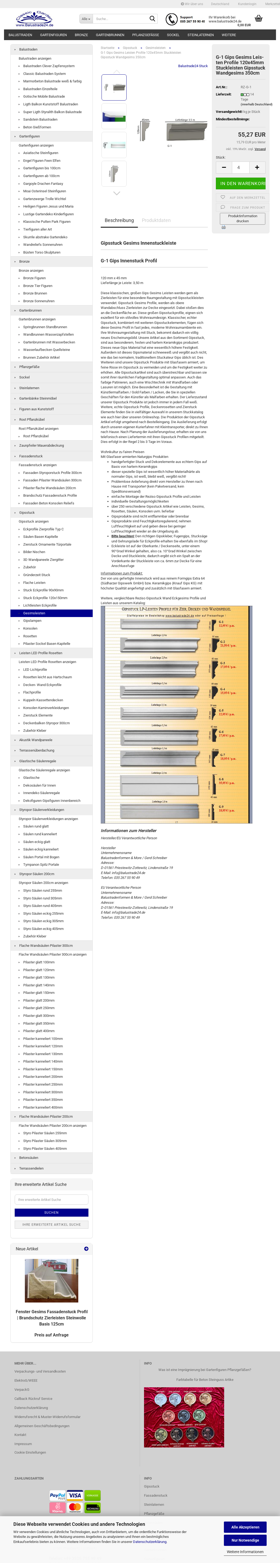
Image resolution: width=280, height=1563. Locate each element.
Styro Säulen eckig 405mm (41, 929)
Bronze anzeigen (31, 271)
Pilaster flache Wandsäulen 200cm (47, 488)
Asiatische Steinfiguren (38, 153)
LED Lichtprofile (33, 670)
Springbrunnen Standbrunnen (43, 327)
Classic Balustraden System (42, 74)
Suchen (51, 1213)
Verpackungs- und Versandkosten (40, 1371)
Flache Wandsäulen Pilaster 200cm (44, 1116)
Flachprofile (30, 692)
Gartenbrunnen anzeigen (37, 319)
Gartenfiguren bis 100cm (39, 168)
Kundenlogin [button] (246, 4)
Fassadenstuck (29, 456)
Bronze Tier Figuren (35, 286)
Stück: (220, 157)
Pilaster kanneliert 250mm (41, 1084)
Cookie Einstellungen (30, 1452)
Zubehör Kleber (32, 731)
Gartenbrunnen (110, 35)
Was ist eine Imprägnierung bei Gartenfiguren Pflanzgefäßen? (204, 1370)
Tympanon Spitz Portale (39, 865)
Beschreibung (119, 220)
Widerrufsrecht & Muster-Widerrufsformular (47, 1417)
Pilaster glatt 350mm (37, 1023)
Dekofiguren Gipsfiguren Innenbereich (49, 801)
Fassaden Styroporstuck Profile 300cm (50, 473)
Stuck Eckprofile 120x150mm (43, 598)
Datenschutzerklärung (149, 1542)
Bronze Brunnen (33, 293)
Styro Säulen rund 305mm (40, 898)
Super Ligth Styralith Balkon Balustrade (50, 112)
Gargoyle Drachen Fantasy (41, 184)
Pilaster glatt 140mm (37, 985)
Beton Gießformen (35, 127)
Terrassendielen (29, 1168)
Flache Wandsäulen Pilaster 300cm (44, 946)
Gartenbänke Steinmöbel (36, 398)
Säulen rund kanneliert (38, 834)
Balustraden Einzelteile (38, 89)
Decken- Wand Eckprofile (40, 685)
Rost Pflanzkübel (30, 419)
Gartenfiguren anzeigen (36, 145)
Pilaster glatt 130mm (37, 977)
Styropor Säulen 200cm (34, 874)
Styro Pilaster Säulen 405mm (43, 1149)
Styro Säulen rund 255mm (40, 890)
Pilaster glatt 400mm (37, 1031)
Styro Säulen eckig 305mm (41, 921)
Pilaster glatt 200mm (37, 1000)
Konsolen (28, 628)
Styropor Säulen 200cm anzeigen (43, 883)
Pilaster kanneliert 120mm (41, 1046)
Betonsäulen (26, 1158)
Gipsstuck (25, 513)
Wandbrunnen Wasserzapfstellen (46, 334)
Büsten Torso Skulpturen (39, 252)
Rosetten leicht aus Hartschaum (45, 677)
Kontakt (20, 1435)
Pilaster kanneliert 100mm (41, 1039)
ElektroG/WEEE (25, 1380)
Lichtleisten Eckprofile (38, 605)
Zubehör (27, 567)
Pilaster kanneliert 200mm (41, 1077)
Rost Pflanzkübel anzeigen (39, 429)
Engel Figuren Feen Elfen (39, 161)
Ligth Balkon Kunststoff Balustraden (48, 104)
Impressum (23, 1444)
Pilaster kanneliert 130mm (41, 1054)
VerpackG (21, 1390)
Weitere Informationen (245, 1552)
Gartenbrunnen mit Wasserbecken (47, 342)
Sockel (173, 35)
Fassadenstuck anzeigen (38, 465)
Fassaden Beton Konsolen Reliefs (46, 503)
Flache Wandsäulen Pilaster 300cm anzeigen (53, 954)
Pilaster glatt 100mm (37, 962)
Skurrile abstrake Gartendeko (43, 237)
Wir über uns (192, 4)
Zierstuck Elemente (36, 715)
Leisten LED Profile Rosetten (38, 653)
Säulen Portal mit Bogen (39, 857)
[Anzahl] (241, 168)
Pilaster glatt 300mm (37, 1016)
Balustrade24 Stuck (193, 66)
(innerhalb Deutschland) (257, 104)
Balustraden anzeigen (35, 58)
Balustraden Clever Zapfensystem (47, 66)
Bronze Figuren (32, 278)
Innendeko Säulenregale (39, 793)
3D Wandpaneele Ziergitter (41, 560)
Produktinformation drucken (242, 218)
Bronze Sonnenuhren (37, 301)
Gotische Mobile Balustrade (42, 96)
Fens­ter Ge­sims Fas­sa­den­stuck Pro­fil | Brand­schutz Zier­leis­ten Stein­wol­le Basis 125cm (52, 1318)
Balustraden (20, 35)
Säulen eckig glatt (34, 842)
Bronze (81, 35)
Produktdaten (156, 220)
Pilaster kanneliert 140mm (41, 1061)
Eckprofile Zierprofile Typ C (41, 529)
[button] (220, 4)
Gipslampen (30, 621)
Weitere (229, 35)
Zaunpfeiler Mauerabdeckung (39, 445)
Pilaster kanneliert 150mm (41, 1069)
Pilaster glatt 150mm (37, 993)
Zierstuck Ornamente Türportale (45, 544)
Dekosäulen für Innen (37, 785)
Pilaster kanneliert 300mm (41, 1092)
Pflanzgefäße (145, 35)
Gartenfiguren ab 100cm (39, 176)
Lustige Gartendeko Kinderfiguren (46, 214)
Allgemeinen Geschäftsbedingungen (41, 1426)
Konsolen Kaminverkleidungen (44, 708)
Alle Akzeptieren (245, 1527)
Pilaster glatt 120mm (37, 970)
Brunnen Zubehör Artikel (39, 357)
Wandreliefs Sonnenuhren (41, 245)
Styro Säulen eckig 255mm (41, 913)
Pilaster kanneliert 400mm (41, 1107)
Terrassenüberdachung (34, 750)
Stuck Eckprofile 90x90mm (41, 590)
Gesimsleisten (32, 613)
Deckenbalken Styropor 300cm (44, 723)
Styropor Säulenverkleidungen (39, 810)
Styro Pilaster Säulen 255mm (43, 1133)
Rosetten (28, 636)
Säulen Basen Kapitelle (38, 537)
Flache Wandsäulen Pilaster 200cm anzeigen (53, 1126)
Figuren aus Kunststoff (34, 409)
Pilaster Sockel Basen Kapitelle (44, 644)
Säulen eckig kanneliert (39, 849)
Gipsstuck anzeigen (34, 521)
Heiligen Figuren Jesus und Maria (46, 206)
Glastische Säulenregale (35, 761)
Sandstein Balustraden (38, 119)
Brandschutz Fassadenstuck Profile (48, 495)
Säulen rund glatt (34, 826)
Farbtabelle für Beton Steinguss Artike (205, 1380)
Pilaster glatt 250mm (37, 1008)
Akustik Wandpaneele (33, 740)
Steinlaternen (201, 35)
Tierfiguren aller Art (35, 229)
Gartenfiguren (53, 35)
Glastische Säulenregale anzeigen (44, 770)
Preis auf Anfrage (51, 1335)
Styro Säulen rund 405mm (40, 906)
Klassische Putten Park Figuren (45, 222)
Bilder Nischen (32, 552)
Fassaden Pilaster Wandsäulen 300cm (50, 480)
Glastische (29, 778)
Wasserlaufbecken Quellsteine (44, 350)
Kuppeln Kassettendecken (41, 700)
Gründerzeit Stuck (34, 575)
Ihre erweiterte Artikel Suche (51, 1225)
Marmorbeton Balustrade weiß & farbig (50, 81)
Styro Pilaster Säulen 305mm (43, 1141)
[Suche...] (86, 19)
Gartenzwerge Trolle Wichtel (42, 199)
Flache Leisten (32, 583)
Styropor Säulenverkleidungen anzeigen (48, 819)
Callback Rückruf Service (33, 1399)
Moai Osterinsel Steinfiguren (42, 191)
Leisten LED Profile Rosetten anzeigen (47, 662)
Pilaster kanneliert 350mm (41, 1100)
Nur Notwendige (245, 1540)
